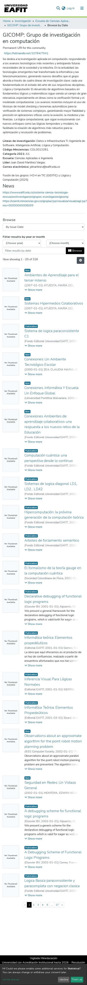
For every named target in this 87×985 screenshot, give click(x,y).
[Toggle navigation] (82, 8)
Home (7, 21)
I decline (63, 979)
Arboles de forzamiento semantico (51, 540)
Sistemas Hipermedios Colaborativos (53, 303)
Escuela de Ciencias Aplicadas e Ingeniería (53, 21)
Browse (75, 251)
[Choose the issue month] (65, 243)
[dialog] (43, 975)
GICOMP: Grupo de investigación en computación (25, 25)
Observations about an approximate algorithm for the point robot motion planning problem (53, 741)
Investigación (23, 21)
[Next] (62, 905)
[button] (63, 8)
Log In (71, 8)
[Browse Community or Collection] (43, 227)
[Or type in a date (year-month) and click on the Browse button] (34, 250)
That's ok (77, 979)
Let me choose (11, 979)
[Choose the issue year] (22, 243)
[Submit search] (58, 8)
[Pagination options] (80, 260)
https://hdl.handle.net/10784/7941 (26, 53)
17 (57, 905)
